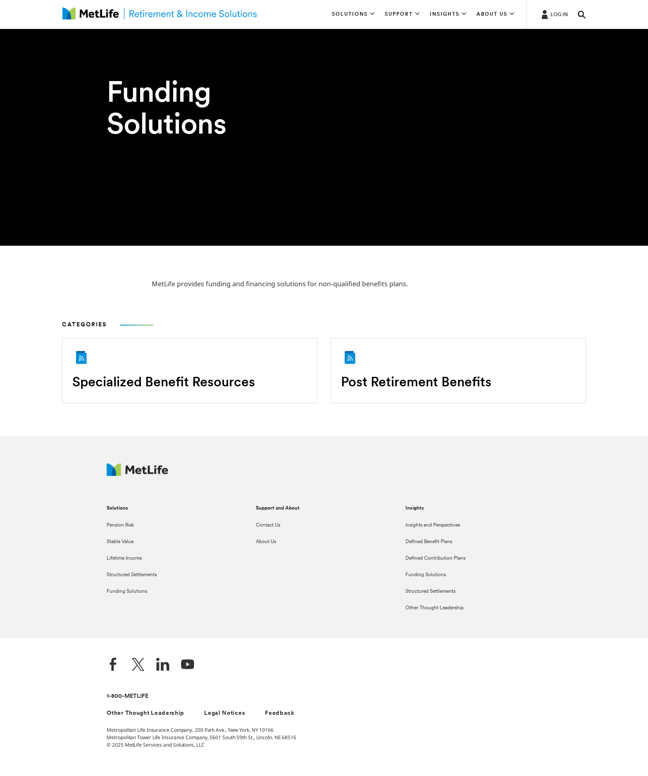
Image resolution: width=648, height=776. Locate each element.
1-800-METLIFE (127, 696)
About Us (266, 541)
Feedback (280, 713)
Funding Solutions (127, 591)
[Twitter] (138, 665)
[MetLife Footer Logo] (137, 474)
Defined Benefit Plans (428, 541)
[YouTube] (187, 665)
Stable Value (120, 541)
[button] (353, 14)
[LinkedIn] (162, 665)
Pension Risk (120, 525)
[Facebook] (113, 665)
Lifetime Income (124, 558)
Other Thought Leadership (434, 608)
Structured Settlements (132, 574)
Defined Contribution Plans (435, 558)
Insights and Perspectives (432, 525)
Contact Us (268, 525)
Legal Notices (224, 713)
